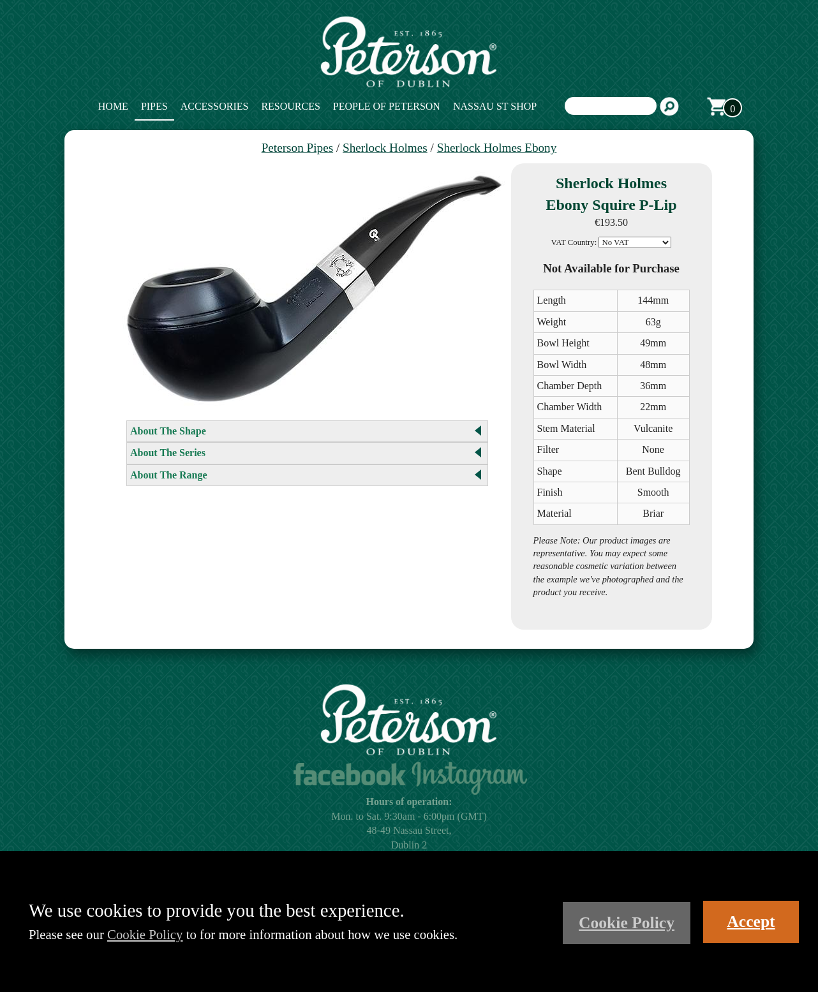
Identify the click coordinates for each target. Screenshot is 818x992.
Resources (290, 106)
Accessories (215, 106)
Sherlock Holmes (385, 147)
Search (669, 106)
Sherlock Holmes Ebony (497, 147)
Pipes (154, 106)
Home (113, 106)
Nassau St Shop (495, 106)
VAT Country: (574, 242)
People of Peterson (386, 106)
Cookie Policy (144, 934)
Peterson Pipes (297, 147)
